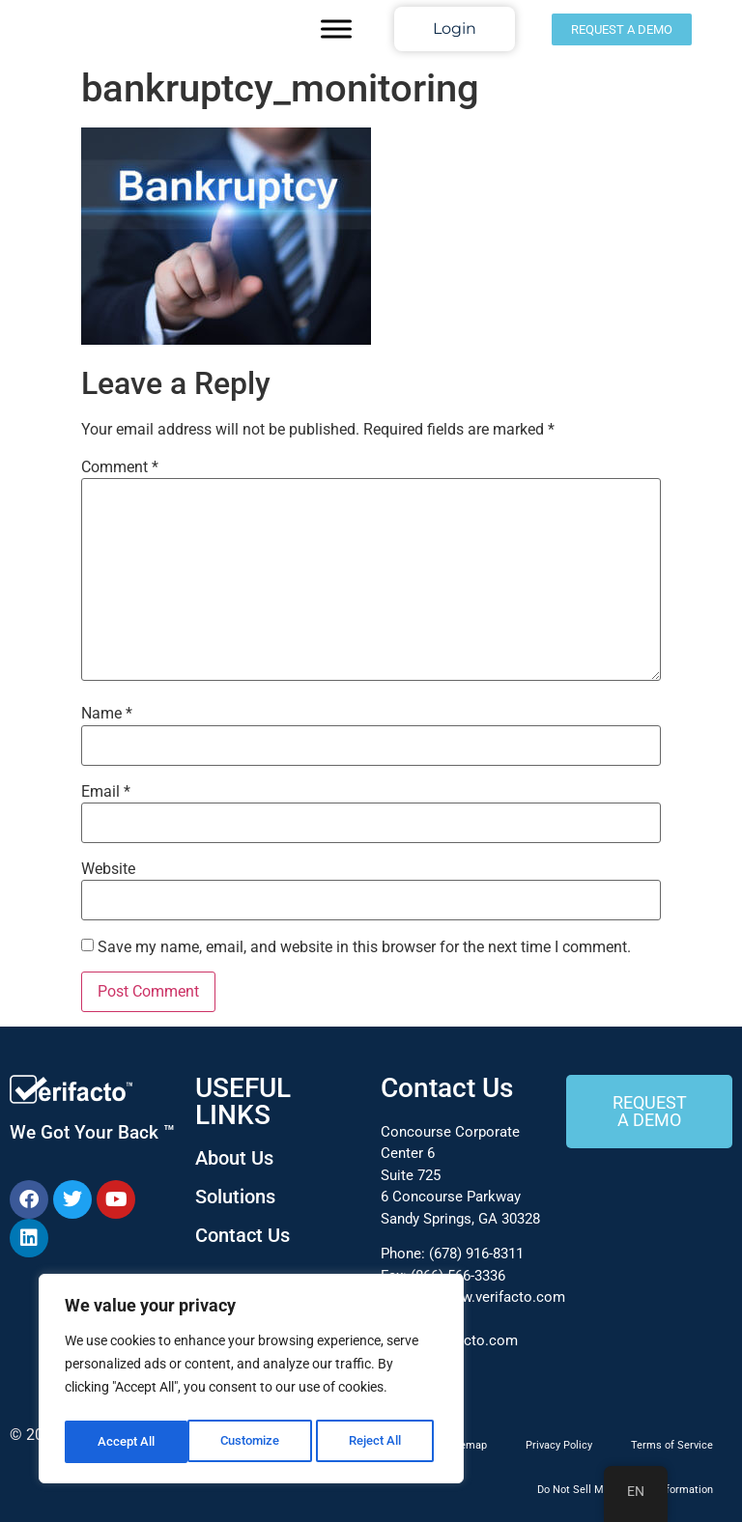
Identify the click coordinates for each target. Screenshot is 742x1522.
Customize (126, 1442)
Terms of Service (672, 1445)
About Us (234, 1158)
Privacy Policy (559, 1445)
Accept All (379, 1442)
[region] (251, 1382)
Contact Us (242, 1235)
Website (108, 869)
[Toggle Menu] (336, 28)
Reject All (253, 1442)
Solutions (235, 1196)
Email (105, 792)
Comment (119, 467)
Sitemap (466, 1445)
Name (106, 713)
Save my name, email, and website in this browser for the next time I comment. (364, 947)
